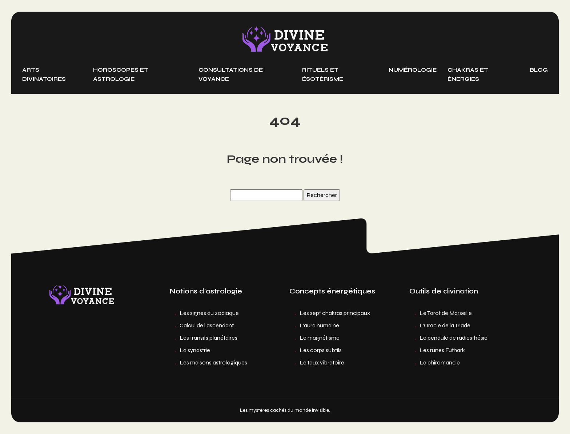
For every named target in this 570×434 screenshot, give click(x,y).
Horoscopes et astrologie (120, 74)
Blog (539, 70)
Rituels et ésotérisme (322, 74)
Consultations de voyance (230, 74)
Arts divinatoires (44, 74)
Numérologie (413, 70)
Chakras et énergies (467, 74)
